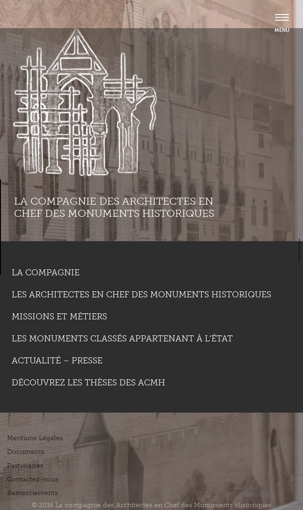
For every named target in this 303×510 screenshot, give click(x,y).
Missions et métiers (59, 316)
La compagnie (45, 272)
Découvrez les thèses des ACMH (88, 382)
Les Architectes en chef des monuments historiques (141, 294)
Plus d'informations (49, 477)
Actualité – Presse (57, 360)
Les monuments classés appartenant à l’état (122, 338)
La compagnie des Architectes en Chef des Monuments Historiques (114, 207)
